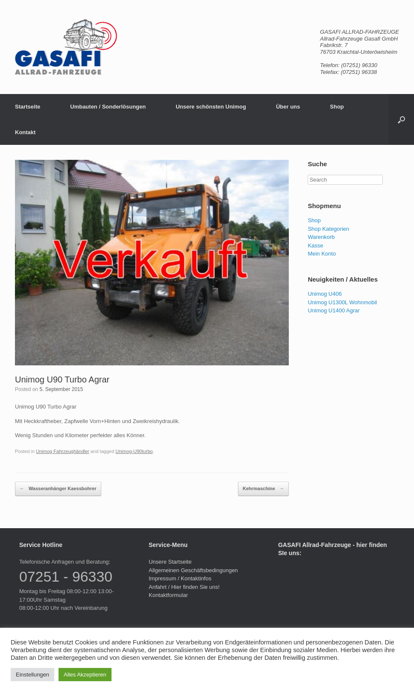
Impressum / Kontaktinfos (180, 578)
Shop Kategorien (328, 229)
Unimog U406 (325, 294)
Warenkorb (321, 237)
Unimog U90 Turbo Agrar (62, 379)
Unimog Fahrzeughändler (62, 451)
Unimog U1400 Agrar (333, 310)
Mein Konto (322, 253)
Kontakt (25, 132)
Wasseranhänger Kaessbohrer (58, 489)
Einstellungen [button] (32, 674)
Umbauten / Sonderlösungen (108, 106)
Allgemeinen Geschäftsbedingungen (193, 570)
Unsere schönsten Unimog (211, 106)
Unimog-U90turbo (134, 451)
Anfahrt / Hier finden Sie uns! (184, 587)
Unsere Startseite (170, 562)
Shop (337, 106)
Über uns (288, 106)
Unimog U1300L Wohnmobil (342, 302)
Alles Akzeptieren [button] (85, 674)
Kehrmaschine (263, 489)
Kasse (315, 245)
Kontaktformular (168, 595)
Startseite (27, 106)
